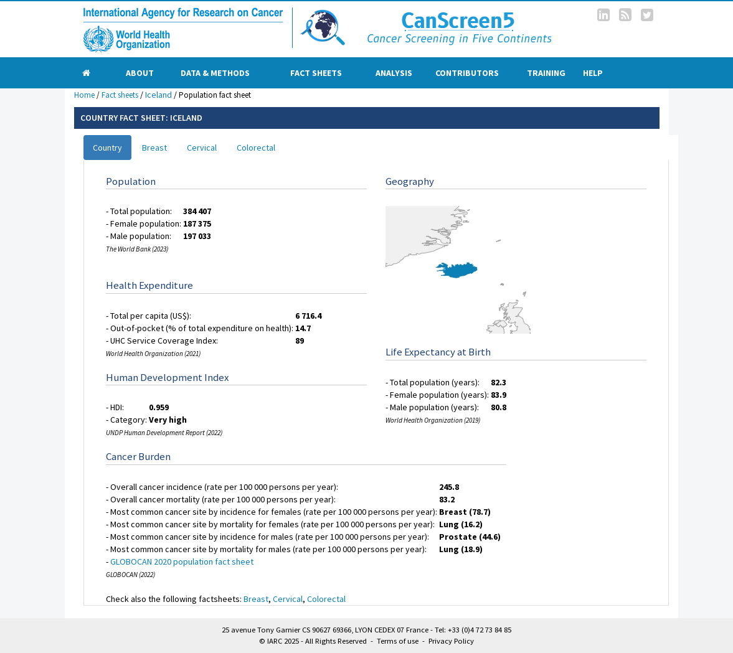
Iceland (158, 94)
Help (593, 72)
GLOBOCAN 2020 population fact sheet (181, 561)
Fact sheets (316, 72)
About (140, 72)
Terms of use (398, 641)
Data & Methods (215, 72)
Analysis (394, 72)
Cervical (202, 147)
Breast (154, 147)
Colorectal (256, 147)
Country (107, 147)
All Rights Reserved (336, 641)
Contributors (467, 72)
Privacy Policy (451, 641)
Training (546, 72)
